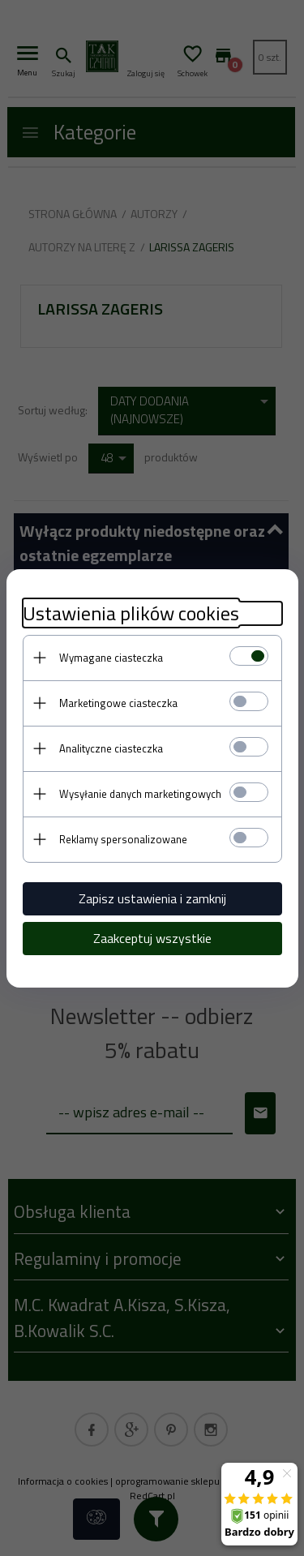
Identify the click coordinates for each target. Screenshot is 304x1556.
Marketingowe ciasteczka (118, 703)
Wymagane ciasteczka (111, 657)
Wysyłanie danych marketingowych (140, 794)
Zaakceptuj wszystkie (152, 938)
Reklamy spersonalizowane (123, 839)
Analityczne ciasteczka (111, 748)
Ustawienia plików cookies (131, 613)
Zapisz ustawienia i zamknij (152, 898)
